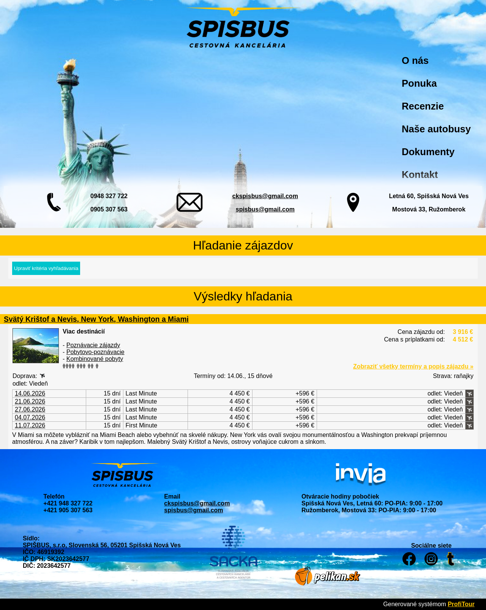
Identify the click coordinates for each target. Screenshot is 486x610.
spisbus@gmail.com (265, 209)
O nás (415, 60)
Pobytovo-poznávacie (95, 352)
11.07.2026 (30, 425)
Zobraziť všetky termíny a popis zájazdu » (413, 366)
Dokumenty (428, 151)
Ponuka (419, 83)
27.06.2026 (30, 409)
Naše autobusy (436, 129)
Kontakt (420, 174)
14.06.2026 (30, 393)
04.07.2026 (30, 417)
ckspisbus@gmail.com (265, 196)
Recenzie (423, 106)
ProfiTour (461, 604)
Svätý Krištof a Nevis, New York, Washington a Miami (96, 319)
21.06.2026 (30, 401)
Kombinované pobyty (94, 359)
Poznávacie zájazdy (93, 345)
